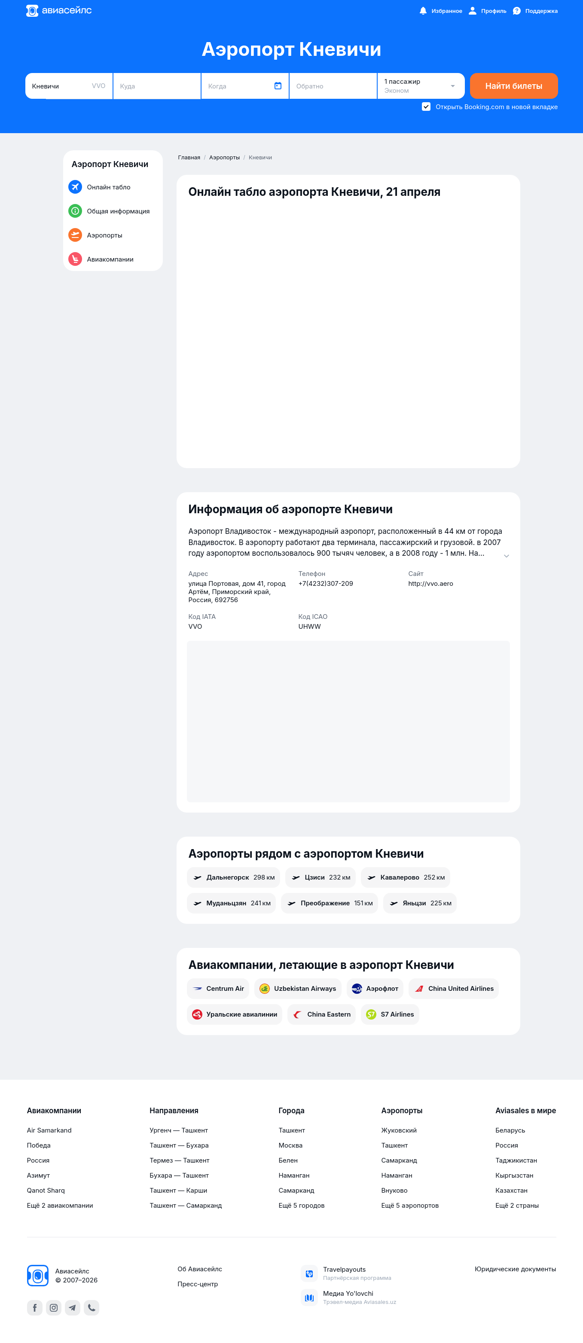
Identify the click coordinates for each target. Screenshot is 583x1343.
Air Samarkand (49, 1130)
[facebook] (35, 1308)
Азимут (38, 1175)
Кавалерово (405, 877)
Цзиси (320, 877)
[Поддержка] (535, 11)
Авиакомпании (54, 1110)
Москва (290, 1145)
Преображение (329, 903)
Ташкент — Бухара (179, 1145)
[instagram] (54, 1308)
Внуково (395, 1190)
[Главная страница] (58, 11)
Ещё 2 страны (517, 1205)
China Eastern (322, 1014)
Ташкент (291, 1130)
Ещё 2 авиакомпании (60, 1205)
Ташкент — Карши (178, 1190)
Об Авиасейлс (199, 1269)
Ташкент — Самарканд (186, 1205)
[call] (91, 1308)
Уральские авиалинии (235, 1014)
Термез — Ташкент (179, 1160)
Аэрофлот (375, 989)
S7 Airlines (390, 1014)
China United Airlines (454, 989)
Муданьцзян (231, 903)
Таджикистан (516, 1160)
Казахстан (511, 1190)
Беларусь (510, 1130)
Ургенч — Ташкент (179, 1130)
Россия (38, 1160)
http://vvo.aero (431, 583)
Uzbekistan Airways (297, 989)
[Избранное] (440, 11)
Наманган (293, 1175)
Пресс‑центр (197, 1284)
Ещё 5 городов (301, 1205)
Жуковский (399, 1130)
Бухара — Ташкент (179, 1175)
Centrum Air (218, 989)
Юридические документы (515, 1269)
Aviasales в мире (525, 1110)
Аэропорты (402, 1110)
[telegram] (72, 1308)
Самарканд (296, 1190)
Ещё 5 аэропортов (410, 1205)
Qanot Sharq (46, 1190)
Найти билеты (514, 86)
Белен (288, 1160)
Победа (39, 1145)
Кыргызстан (514, 1175)
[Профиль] (487, 11)
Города (291, 1110)
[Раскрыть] (506, 555)
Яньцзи (420, 903)
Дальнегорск (233, 877)
